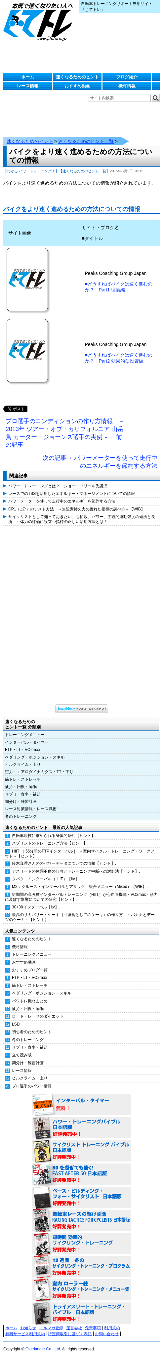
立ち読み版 (22, 1055)
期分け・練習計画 (21, 801)
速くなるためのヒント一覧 (86, 141)
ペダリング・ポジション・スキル (34, 757)
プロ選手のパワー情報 (32, 1086)
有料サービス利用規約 (25, 1334)
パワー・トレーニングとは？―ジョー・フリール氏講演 (57, 486)
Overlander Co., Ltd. (43, 1349)
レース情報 (27, 85)
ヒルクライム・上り (23, 764)
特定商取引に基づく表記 (70, 1334)
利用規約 (112, 1328)
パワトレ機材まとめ (30, 1001)
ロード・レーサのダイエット (37, 1016)
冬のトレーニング (21, 816)
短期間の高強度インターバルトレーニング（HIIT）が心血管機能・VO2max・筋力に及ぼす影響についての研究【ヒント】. (81, 897)
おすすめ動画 (77, 85)
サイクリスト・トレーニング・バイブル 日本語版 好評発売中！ (81, 1151)
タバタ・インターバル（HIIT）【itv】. (46, 879)
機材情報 (127, 85)
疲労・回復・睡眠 (21, 786)
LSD (16, 1024)
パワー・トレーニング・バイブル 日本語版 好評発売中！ (81, 1128)
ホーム (27, 76)
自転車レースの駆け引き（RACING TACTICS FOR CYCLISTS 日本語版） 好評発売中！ (81, 1220)
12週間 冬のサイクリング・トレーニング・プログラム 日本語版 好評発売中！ (81, 1267)
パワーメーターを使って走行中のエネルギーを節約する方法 (61, 501)
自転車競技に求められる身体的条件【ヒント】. (54, 835)
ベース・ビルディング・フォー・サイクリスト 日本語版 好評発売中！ (81, 1197)
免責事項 (93, 1328)
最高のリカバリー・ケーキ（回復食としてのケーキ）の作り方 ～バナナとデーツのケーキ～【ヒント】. (80, 917)
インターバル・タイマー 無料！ (81, 1105)
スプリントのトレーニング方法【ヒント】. (50, 843)
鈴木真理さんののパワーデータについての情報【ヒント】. (64, 863)
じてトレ (39, 21)
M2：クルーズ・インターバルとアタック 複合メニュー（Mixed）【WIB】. (80, 886)
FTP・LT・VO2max (22, 749)
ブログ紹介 (127, 76)
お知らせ (28, 1328)
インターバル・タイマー (27, 742)
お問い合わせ (107, 1334)
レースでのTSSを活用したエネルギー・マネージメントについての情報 (71, 493)
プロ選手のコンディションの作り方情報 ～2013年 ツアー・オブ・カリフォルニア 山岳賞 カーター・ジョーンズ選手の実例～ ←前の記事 (65, 433)
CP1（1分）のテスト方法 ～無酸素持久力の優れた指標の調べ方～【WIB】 (76, 509)
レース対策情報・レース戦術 (31, 809)
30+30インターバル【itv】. (36, 907)
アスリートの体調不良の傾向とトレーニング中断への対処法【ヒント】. (76, 871)
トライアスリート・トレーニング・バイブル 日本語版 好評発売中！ (81, 1313)
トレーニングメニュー (25, 734)
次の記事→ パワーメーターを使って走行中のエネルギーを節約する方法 (100, 462)
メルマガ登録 (51, 1328)
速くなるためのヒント (77, 76)
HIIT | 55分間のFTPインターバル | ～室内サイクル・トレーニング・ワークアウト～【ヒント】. (79, 853)
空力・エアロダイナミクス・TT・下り (39, 771)
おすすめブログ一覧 (30, 970)
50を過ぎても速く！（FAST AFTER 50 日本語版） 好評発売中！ (81, 1174)
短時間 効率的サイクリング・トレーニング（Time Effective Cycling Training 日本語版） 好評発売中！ (81, 1243)
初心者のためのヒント (32, 1032)
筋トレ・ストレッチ (23, 779)
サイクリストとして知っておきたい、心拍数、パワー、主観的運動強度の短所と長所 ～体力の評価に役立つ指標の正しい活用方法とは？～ (81, 519)
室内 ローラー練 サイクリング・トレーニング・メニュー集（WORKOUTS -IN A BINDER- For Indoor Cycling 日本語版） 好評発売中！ (81, 1290)
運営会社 (74, 1328)
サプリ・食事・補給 (23, 794)
